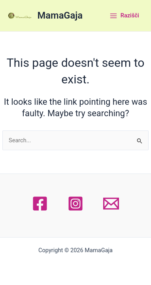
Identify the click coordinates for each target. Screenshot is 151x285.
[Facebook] (40, 203)
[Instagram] (75, 203)
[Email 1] (111, 203)
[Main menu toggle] (124, 15)
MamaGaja (60, 15)
